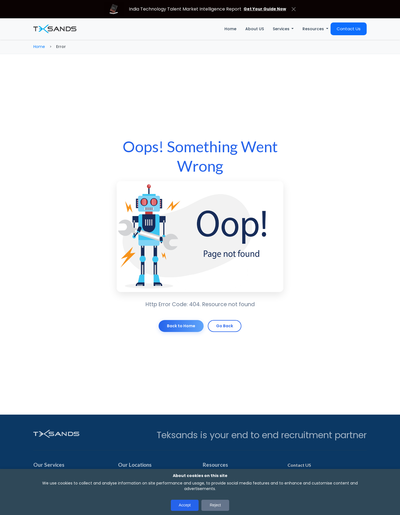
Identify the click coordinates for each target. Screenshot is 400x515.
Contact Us (349, 29)
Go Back (224, 326)
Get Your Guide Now (265, 9)
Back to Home (181, 326)
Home (230, 29)
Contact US (299, 465)
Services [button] (282, 29)
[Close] (293, 9)
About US (254, 29)
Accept (185, 505)
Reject (215, 505)
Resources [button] (313, 29)
